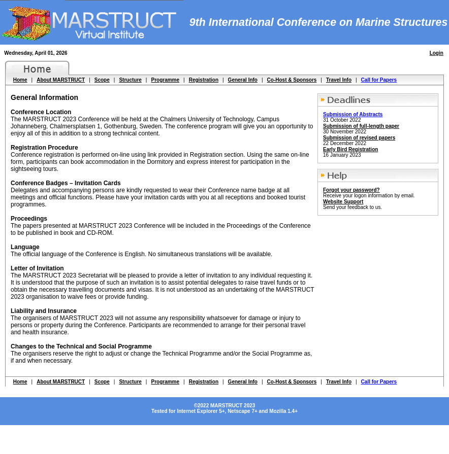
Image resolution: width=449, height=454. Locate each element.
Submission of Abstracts (352, 114)
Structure (130, 80)
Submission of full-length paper (361, 126)
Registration (203, 80)
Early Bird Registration (350, 149)
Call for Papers (379, 80)
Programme (165, 80)
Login (436, 53)
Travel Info (338, 80)
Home (20, 80)
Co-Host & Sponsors (292, 80)
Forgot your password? (351, 190)
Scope (102, 80)
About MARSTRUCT (61, 80)
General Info (243, 80)
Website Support (343, 201)
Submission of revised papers (359, 138)
